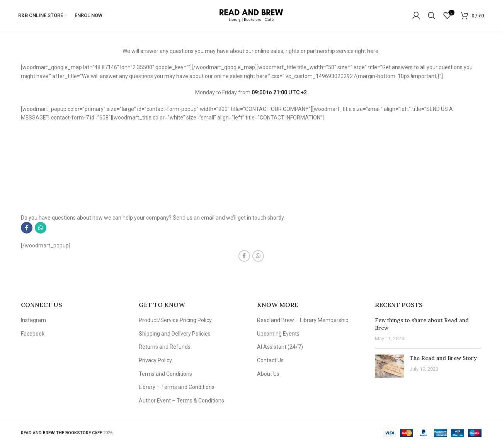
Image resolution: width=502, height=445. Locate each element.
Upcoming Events (278, 334)
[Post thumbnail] (389, 366)
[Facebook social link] (26, 228)
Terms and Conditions (165, 374)
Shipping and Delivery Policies (175, 334)
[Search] (431, 15)
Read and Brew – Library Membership (303, 320)
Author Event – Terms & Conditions (181, 400)
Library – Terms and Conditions (176, 387)
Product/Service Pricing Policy (175, 320)
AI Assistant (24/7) (280, 347)
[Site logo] (251, 15)
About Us (268, 374)
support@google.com (66, 201)
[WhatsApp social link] (40, 228)
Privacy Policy (155, 360)
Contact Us (270, 360)
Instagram (33, 320)
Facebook (32, 334)
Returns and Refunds (165, 347)
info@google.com (61, 192)
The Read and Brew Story (443, 358)
